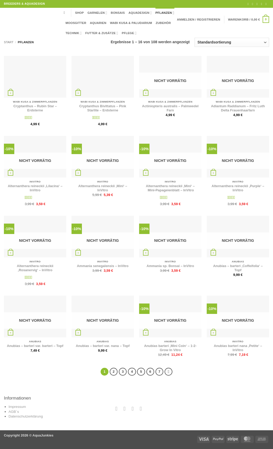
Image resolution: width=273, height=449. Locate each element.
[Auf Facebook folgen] (249, 3)
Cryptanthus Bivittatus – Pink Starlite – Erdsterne (102, 108)
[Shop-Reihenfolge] (231, 42)
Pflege (129, 33)
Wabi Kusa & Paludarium (131, 22)
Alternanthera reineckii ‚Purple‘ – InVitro (238, 188)
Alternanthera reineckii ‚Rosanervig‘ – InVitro (35, 268)
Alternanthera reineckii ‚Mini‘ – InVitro (102, 188)
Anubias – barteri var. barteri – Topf (35, 346)
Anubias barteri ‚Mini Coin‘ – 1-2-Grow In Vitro (170, 348)
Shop (79, 12)
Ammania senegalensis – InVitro (102, 266)
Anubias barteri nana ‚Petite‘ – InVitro (238, 348)
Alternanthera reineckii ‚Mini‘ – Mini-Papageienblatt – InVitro (170, 188)
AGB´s (14, 412)
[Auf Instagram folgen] (253, 3)
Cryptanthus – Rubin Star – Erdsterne (35, 108)
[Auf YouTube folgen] (266, 3)
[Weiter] (168, 372)
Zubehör (163, 22)
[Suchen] (65, 13)
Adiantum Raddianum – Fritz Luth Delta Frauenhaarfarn (238, 108)
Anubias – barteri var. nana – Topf (102, 346)
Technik (74, 33)
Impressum (17, 407)
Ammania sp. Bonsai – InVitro (170, 266)
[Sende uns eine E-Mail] (257, 3)
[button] (198, 19)
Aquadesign (140, 12)
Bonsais (118, 12)
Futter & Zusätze (101, 33)
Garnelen (97, 12)
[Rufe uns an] (262, 3)
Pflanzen (164, 12)
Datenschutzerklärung (26, 416)
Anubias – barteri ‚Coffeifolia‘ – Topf (238, 268)
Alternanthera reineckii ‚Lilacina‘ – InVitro (35, 188)
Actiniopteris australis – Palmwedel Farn (170, 108)
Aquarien (98, 22)
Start (9, 42)
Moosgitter (76, 22)
